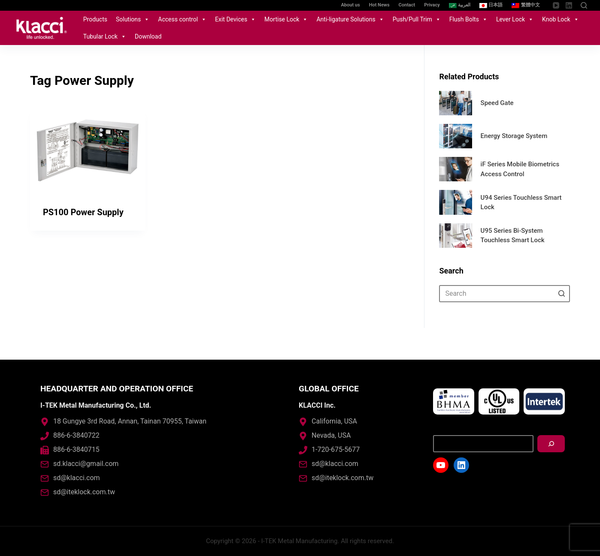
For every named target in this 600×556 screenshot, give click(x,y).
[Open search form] (584, 5)
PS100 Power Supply (83, 212)
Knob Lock (560, 19)
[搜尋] (551, 443)
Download (148, 36)
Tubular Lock (104, 36)
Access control (182, 19)
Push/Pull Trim (417, 19)
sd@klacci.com (76, 478)
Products (95, 19)
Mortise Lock (286, 19)
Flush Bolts (468, 19)
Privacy (431, 5)
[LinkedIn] (569, 5)
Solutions (132, 19)
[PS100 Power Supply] (87, 150)
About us (350, 5)
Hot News (379, 5)
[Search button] (561, 293)
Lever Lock (514, 19)
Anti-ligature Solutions (350, 19)
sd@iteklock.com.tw (84, 492)
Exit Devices (235, 19)
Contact (407, 5)
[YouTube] (556, 5)
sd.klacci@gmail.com (85, 464)
